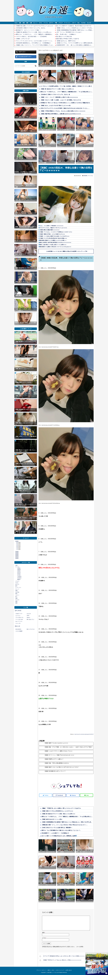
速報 (24, 22)
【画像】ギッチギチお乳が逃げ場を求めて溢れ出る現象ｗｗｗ (53, 238)
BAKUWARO (18, 629)
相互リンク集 (51, 970)
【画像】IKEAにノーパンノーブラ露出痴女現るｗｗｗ (25, 437)
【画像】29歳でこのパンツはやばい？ (24, 382)
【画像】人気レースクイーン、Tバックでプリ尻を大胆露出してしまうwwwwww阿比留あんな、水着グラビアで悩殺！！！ (49, 45)
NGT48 (18, 572)
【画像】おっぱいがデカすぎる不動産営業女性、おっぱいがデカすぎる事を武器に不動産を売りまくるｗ (25, 532)
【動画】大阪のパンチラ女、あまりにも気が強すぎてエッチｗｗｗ (25, 355)
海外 (16, 593)
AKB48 (85, 175)
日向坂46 (19, 577)
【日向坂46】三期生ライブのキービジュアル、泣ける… (31, 28)
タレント (35, 22)
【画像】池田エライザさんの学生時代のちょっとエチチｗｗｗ (57, 811)
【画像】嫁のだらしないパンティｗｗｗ (24, 84)
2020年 (17, 558)
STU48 (18, 574)
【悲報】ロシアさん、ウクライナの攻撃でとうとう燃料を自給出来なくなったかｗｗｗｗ (80, 43)
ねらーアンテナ (19, 621)
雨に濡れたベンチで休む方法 (64, 36)
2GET (28, 615)
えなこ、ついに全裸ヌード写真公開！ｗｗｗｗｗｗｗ (51, 225)
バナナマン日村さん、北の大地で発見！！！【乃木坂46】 (31, 36)
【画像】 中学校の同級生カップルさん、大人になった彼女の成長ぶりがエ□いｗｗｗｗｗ (62, 111)
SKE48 (18, 570)
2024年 (17, 552)
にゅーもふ (18, 615)
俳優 (27, 22)
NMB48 (19, 569)
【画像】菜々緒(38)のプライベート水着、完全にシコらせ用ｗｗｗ (33, 32)
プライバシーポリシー (41, 970)
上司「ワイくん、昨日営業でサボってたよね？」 (69, 32)
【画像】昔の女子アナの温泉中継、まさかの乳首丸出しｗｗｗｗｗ (25, 478)
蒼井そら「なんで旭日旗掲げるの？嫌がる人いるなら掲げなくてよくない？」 (61, 830)
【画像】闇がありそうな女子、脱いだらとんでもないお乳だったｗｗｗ (25, 450)
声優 (56, 22)
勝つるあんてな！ (31, 619)
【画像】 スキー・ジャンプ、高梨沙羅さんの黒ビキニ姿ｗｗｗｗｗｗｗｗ (59, 97)
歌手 (16, 585)
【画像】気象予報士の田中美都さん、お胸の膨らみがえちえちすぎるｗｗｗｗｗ (60, 113)
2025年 (17, 551)
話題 (20, 22)
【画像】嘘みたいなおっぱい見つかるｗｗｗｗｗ (25, 423)
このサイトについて (59, 970)
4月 (17, 545)
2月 (17, 547)
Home (16, 22)
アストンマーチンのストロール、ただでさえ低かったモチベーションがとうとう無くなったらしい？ (43, 40)
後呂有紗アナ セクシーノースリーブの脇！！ (28, 30)
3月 (17, 546)
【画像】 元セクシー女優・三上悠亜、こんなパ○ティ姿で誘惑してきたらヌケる (60, 100)
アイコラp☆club (19, 619)
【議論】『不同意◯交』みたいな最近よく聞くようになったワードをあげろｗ (61, 808)
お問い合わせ (69, 970)
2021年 (17, 556)
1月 (17, 549)
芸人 (79, 22)
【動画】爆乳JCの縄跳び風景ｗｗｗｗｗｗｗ (49, 229)
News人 (28, 617)
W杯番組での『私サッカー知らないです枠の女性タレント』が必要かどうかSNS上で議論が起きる (65, 102)
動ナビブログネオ (31, 629)
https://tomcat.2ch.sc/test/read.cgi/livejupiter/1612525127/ (84, 734)
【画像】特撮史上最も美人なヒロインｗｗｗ (25, 490)
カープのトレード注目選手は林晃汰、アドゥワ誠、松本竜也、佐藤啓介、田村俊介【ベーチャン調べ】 (66, 86)
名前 (43, 932)
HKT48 (18, 573)
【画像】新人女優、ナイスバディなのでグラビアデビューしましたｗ (34, 25)
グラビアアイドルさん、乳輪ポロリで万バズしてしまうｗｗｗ (53, 227)
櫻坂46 (18, 579)
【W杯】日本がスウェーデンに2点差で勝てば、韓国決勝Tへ (57, 827)
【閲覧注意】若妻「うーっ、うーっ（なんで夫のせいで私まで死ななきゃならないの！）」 (65, 824)
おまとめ (29, 613)
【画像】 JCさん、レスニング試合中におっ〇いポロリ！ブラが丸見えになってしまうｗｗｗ (81, 28)
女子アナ (51, 22)
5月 (17, 543)
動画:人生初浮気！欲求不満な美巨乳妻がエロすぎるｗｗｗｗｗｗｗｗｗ (55, 242)
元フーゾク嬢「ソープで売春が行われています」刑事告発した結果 (59, 835)
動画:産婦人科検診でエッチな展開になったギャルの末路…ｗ (52, 240)
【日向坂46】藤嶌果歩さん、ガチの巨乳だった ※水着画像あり (33, 43)
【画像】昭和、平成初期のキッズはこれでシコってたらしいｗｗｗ (25, 518)
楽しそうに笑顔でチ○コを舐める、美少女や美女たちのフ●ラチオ (73, 25)
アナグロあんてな (19, 617)
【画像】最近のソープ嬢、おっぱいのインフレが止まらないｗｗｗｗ (25, 505)
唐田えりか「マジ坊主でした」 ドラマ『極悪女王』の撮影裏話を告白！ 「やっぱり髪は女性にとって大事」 (45, 34)
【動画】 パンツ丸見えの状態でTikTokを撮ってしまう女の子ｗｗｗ (54, 236)
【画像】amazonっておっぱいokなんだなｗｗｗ (25, 464)
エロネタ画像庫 (19, 631)
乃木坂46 (19, 576)
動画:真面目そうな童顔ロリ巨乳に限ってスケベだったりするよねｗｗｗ (55, 246)
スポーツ (74, 22)
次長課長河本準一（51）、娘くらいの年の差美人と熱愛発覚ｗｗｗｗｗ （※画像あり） (80, 45)
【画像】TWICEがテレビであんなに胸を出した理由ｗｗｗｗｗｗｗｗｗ (60, 960)
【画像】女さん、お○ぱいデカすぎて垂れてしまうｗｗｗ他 (55, 105)
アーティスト (67, 22)
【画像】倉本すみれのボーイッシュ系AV (52, 819)
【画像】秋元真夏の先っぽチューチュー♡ (25, 409)
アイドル (46, 22)
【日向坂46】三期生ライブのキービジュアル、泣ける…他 (55, 94)
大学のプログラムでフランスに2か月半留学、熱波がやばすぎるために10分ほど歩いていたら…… (65, 108)
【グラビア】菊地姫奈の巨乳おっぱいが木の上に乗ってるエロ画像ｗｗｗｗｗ (62, 956)
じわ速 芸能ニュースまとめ (52, 972)
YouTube (83, 22)
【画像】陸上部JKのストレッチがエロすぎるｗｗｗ (25, 342)
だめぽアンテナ (19, 613)
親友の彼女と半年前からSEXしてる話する (67, 38)
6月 (17, 542)
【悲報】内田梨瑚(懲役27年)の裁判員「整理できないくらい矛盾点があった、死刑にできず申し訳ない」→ (68, 822)
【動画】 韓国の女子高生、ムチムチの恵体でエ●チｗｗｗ (52, 234)
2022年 (17, 555)
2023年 (17, 554)
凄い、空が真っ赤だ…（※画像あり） (66, 34)
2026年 (17, 541)
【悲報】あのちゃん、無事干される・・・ (67, 40)
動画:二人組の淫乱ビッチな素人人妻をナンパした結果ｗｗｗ (52, 244)
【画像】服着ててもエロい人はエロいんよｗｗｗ (25, 396)
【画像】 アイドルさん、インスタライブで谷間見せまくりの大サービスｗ (55, 232)
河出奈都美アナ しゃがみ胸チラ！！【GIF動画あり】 (55, 833)
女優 (31, 22)
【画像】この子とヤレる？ (23, 38)
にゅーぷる (18, 623)
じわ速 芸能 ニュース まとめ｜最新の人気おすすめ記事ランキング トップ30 (66, 251)
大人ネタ (89, 22)
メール (44, 937)
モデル (40, 22)
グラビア (60, 22)
